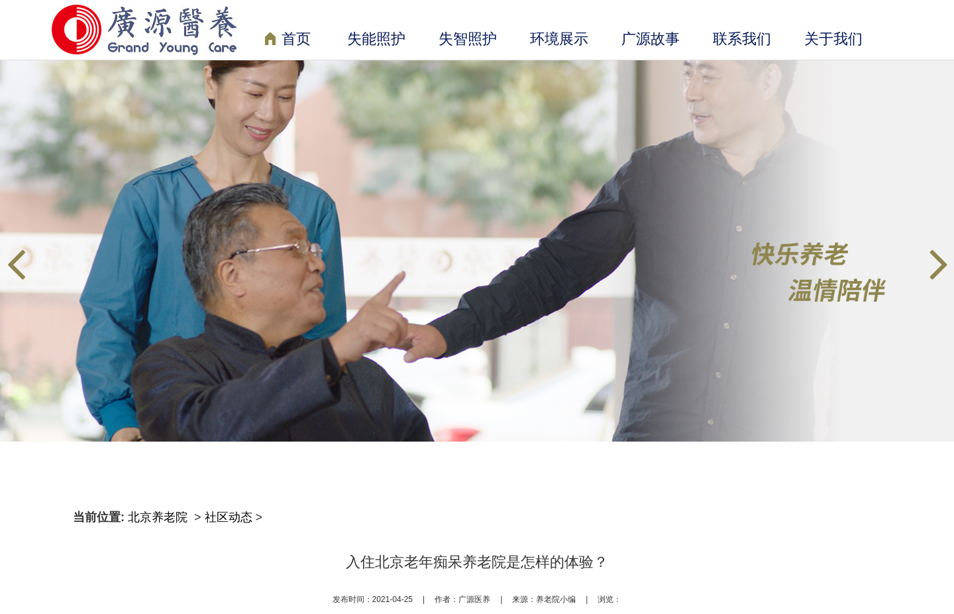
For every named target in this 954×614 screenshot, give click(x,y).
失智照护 (468, 39)
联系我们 (742, 39)
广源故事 (650, 39)
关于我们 (833, 39)
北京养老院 (159, 517)
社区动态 (228, 517)
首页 (288, 40)
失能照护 (376, 39)
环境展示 (559, 39)
